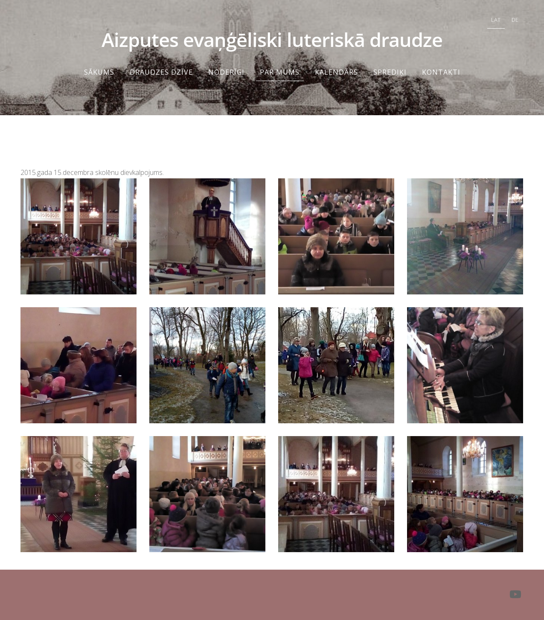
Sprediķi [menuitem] (390, 72)
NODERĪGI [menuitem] (226, 72)
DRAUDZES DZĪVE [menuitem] (161, 72)
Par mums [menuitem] (280, 72)
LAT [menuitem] (495, 19)
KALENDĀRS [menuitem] (336, 72)
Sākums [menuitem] (99, 72)
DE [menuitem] (515, 19)
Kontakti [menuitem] (441, 72)
